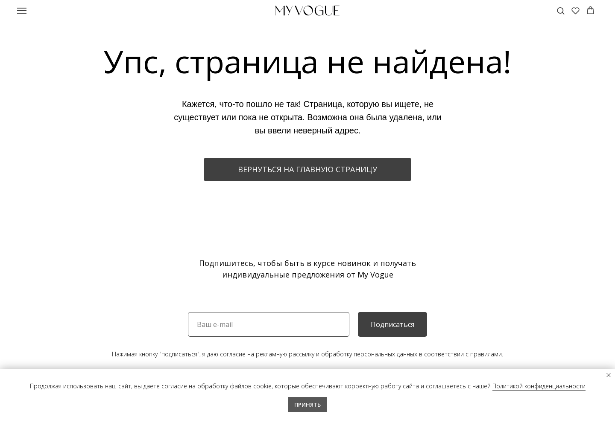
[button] (560, 10)
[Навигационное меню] (21, 11)
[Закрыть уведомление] (608, 375)
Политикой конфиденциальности (539, 386)
